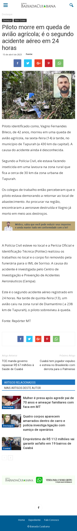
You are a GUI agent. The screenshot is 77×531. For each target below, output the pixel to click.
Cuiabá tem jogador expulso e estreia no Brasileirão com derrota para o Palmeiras (57, 365)
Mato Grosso (20, 20)
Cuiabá (6, 448)
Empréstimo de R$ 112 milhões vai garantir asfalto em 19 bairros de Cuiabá (48, 443)
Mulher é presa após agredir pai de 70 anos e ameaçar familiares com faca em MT (48, 402)
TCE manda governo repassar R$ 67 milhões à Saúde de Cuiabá (18, 365)
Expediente (35, 520)
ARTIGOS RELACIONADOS (20, 382)
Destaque (7, 20)
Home (21, 520)
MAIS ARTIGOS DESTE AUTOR (22, 387)
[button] (71, 5)
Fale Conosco (51, 520)
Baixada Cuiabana (40, 526)
